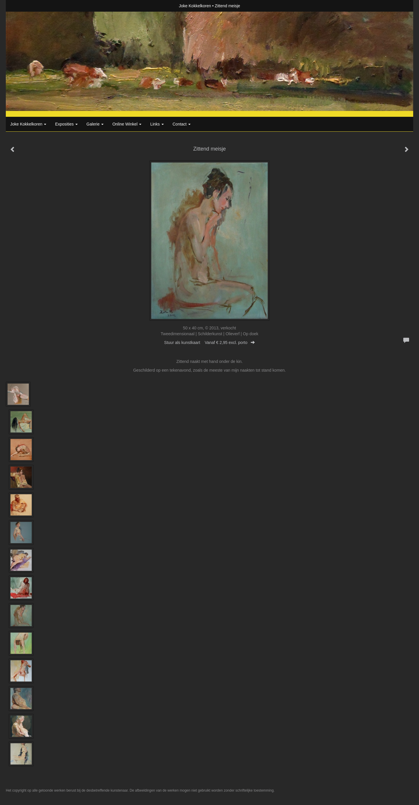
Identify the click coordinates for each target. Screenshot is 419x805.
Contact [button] (182, 124)
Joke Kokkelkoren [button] (28, 124)
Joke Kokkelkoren (195, 5)
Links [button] (157, 124)
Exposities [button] (66, 124)
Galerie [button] (95, 124)
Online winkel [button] (126, 124)
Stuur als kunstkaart (209, 342)
